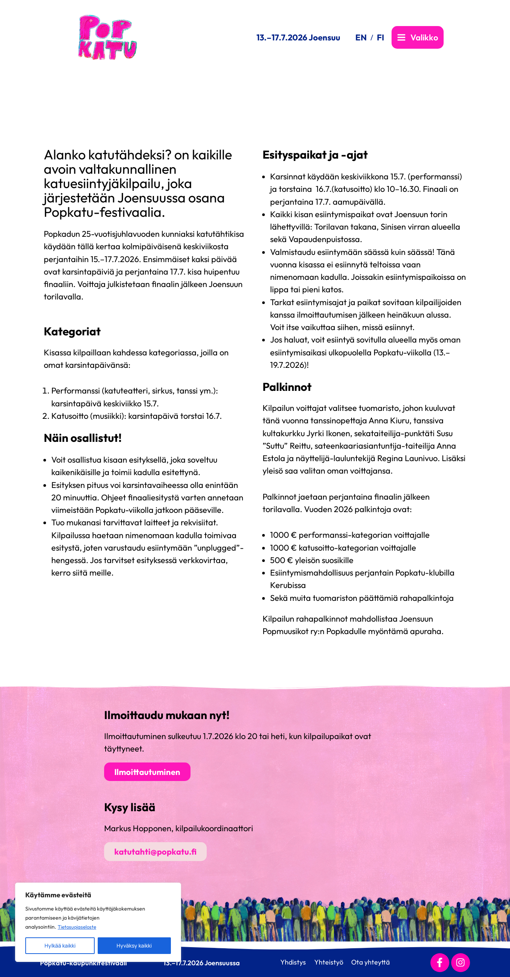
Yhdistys (288, 962)
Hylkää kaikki (60, 945)
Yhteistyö (327, 962)
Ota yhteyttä (372, 962)
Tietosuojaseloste (78, 926)
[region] (98, 922)
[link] (364, 37)
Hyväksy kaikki (134, 945)
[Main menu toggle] (418, 37)
